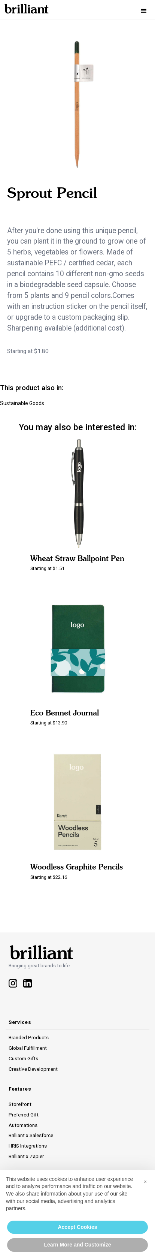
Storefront (20, 1104)
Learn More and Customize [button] (77, 1245)
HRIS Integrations (28, 1146)
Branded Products (29, 1037)
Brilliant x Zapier (26, 1156)
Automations (23, 1125)
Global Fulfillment (28, 1048)
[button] (144, 11)
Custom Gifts (23, 1058)
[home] (24, 7)
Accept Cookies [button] (77, 1227)
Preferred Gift (24, 1115)
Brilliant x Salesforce (31, 1135)
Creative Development (33, 1069)
